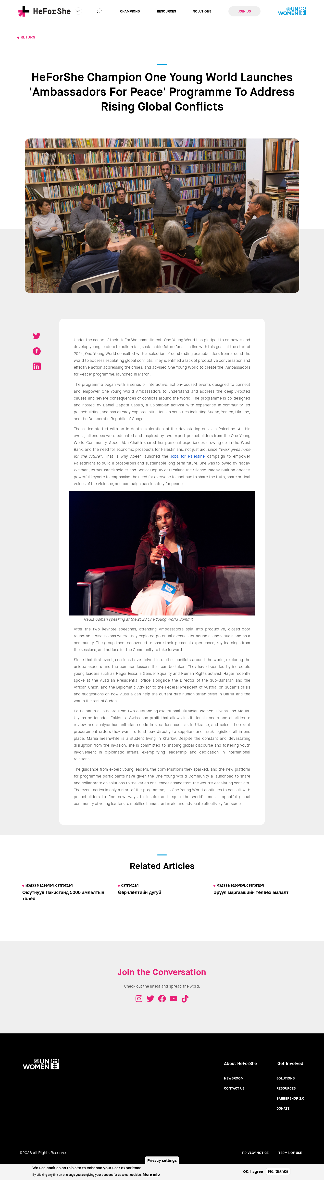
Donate (282, 1108)
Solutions (202, 11)
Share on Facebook (37, 351)
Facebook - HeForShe (162, 999)
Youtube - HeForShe (173, 999)
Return (28, 37)
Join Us (244, 11)
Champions (130, 11)
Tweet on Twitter (37, 336)
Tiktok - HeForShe (185, 999)
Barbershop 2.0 (290, 1098)
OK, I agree (253, 1171)
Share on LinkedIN (37, 366)
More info (151, 1174)
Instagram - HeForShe (139, 999)
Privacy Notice (255, 1153)
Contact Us (234, 1088)
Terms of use (290, 1153)
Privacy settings (162, 1160)
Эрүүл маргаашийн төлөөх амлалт (250, 892)
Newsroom (234, 1078)
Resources (166, 11)
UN (292, 11)
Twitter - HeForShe (150, 999)
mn (78, 11)
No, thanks (278, 1171)
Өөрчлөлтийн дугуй (139, 892)
